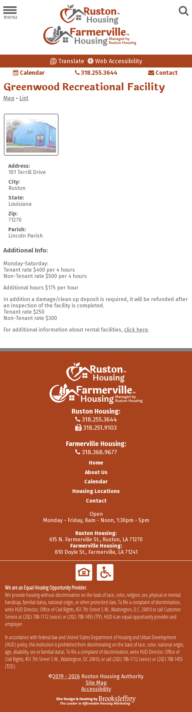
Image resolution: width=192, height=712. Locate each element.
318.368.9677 (96, 452)
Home (96, 463)
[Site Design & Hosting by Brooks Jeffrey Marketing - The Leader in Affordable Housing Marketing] (96, 700)
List (24, 98)
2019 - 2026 (66, 676)
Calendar (28, 72)
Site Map (96, 683)
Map (9, 98)
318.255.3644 (96, 72)
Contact (163, 72)
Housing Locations (96, 491)
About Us (96, 472)
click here (136, 330)
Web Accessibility (115, 61)
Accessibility (96, 689)
